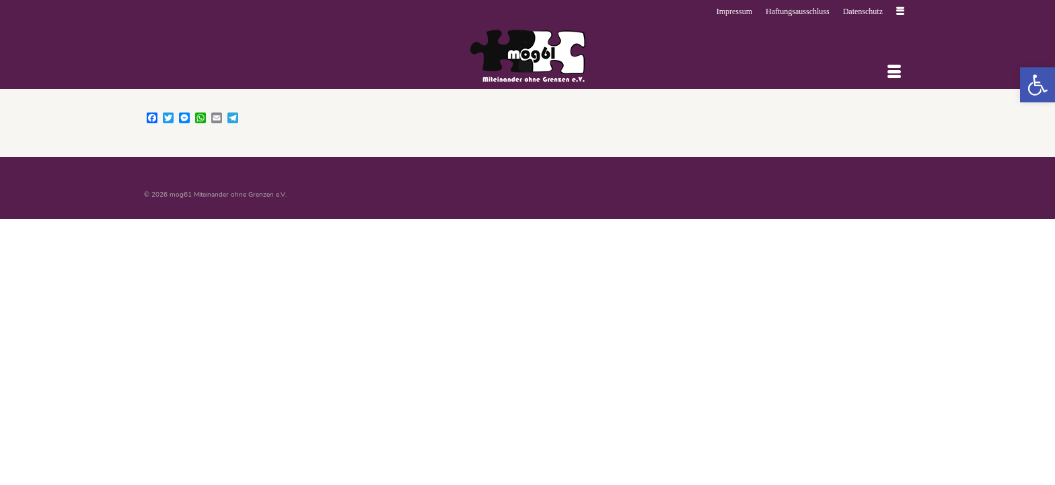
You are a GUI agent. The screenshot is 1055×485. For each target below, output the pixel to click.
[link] (1037, 84)
